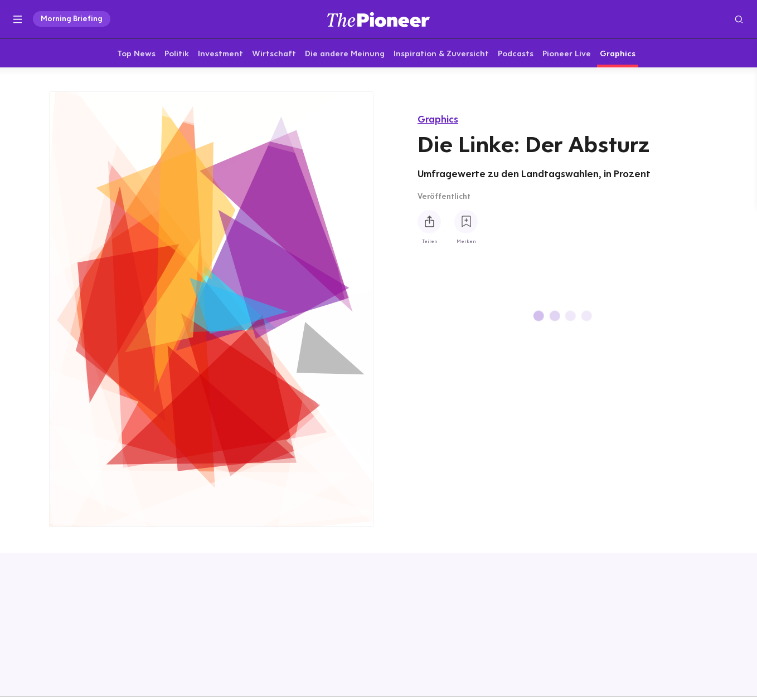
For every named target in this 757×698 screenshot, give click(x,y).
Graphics (438, 119)
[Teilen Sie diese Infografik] (429, 221)
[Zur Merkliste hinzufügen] (466, 221)
